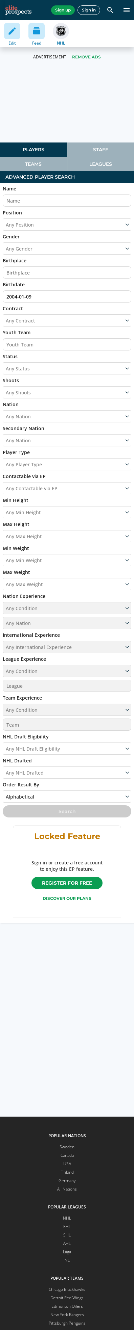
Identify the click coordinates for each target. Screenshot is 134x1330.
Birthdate (14, 284)
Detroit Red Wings (67, 1298)
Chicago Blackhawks (67, 1289)
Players (33, 150)
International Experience (31, 635)
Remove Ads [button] (86, 56)
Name (9, 188)
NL (67, 1260)
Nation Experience (24, 596)
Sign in (89, 9)
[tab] (33, 149)
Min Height (15, 500)
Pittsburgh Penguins (67, 1323)
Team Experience (22, 698)
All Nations (67, 1189)
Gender (11, 236)
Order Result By (21, 784)
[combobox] (6, 320)
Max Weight (16, 572)
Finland (67, 1172)
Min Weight (16, 548)
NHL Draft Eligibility (26, 736)
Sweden (67, 1147)
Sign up (63, 9)
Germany (67, 1180)
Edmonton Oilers (67, 1306)
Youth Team (16, 332)
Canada (67, 1155)
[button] (67, 603)
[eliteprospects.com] (18, 10)
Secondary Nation (23, 428)
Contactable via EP (24, 476)
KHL (67, 1226)
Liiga (67, 1252)
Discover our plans (67, 898)
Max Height (16, 524)
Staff (100, 150)
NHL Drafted (17, 760)
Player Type (16, 452)
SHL (67, 1235)
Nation (11, 404)
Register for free (67, 883)
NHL (67, 1218)
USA (67, 1164)
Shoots (11, 380)
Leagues (100, 164)
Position (12, 212)
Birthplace (14, 260)
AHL (67, 1243)
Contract (13, 308)
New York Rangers (67, 1315)
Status (10, 356)
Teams (33, 164)
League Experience (24, 659)
